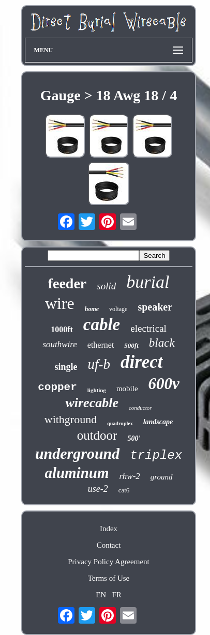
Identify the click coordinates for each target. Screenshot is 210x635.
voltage (118, 309)
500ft (131, 345)
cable (101, 324)
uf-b (98, 364)
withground (70, 419)
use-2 (98, 489)
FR (116, 595)
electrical (148, 328)
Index (108, 528)
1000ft (62, 329)
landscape (158, 422)
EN (101, 595)
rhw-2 (129, 476)
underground (77, 453)
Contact (109, 545)
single (65, 367)
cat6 (124, 490)
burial (147, 281)
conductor (140, 408)
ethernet (100, 344)
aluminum (76, 472)
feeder (67, 283)
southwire (59, 344)
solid (106, 286)
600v (163, 384)
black (162, 342)
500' (133, 438)
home (92, 309)
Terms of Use (109, 578)
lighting (96, 390)
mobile (127, 388)
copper (57, 387)
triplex (156, 455)
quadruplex (119, 423)
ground (162, 477)
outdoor (97, 435)
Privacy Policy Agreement (108, 561)
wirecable (91, 402)
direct (142, 362)
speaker (155, 307)
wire (59, 303)
